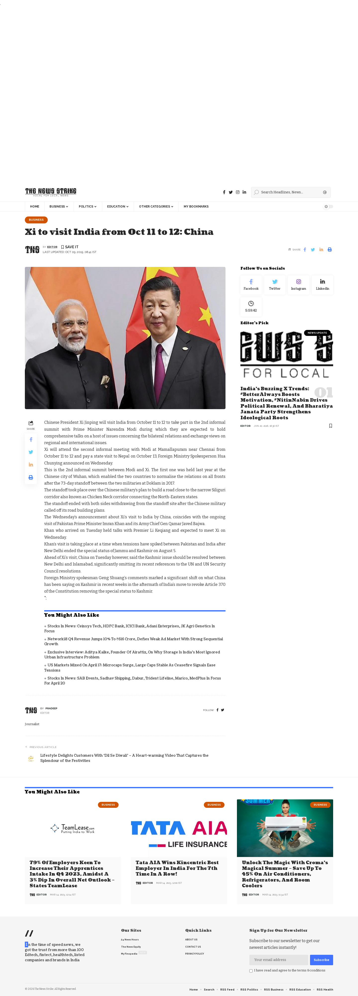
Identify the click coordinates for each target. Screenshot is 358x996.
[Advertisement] (149, 95)
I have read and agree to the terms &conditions (289, 970)
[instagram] (238, 192)
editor (52, 247)
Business (36, 219)
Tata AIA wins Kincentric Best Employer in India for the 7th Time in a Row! (177, 869)
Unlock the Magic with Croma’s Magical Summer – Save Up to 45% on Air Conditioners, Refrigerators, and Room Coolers (285, 874)
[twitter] (222, 710)
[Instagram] (299, 285)
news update (317, 332)
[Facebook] (224, 192)
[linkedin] (244, 192)
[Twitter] (230, 192)
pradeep (51, 708)
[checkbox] (251, 971)
